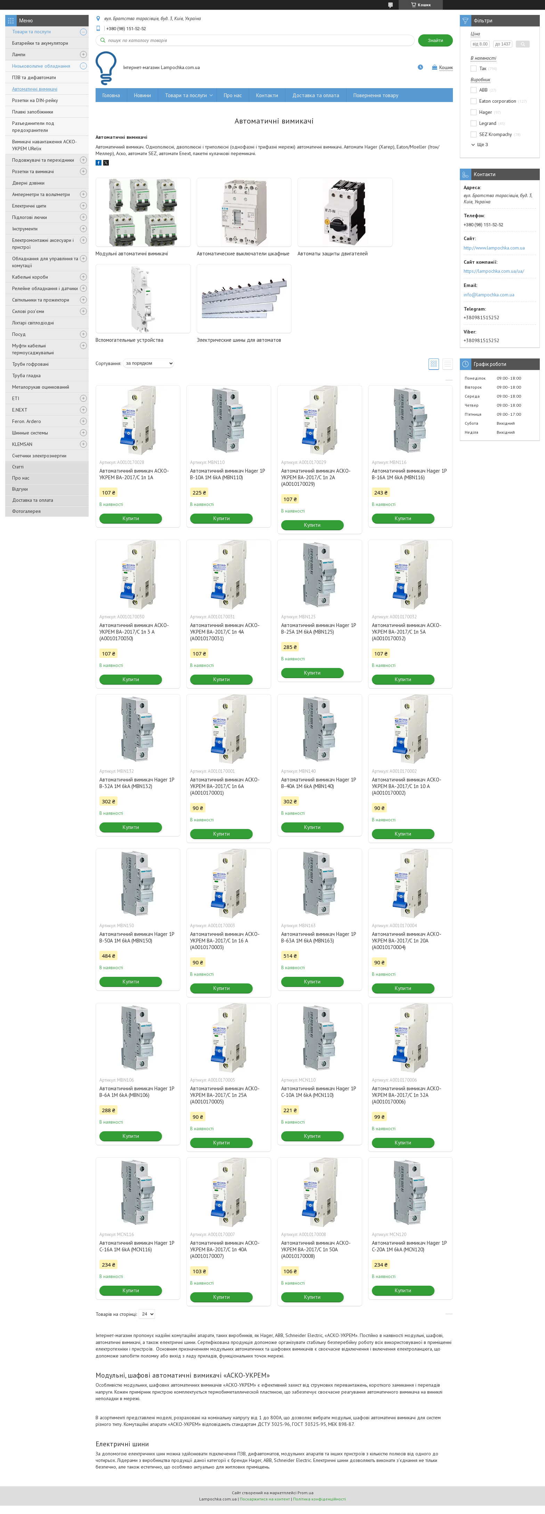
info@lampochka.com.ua (489, 294)
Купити (131, 526)
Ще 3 (482, 144)
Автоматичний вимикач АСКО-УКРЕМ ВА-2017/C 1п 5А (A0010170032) (406, 640)
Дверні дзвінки (28, 183)
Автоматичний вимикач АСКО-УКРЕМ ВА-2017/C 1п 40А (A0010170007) (225, 1258)
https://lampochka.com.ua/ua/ (494, 271)
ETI (15, 398)
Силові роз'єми (28, 311)
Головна (111, 95)
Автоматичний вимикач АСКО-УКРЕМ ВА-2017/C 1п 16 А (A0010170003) (225, 949)
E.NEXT (19, 410)
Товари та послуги (31, 31)
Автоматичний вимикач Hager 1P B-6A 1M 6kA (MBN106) (136, 1100)
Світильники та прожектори (40, 300)
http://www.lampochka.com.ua (494, 248)
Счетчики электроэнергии (39, 455)
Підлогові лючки (29, 217)
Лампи (18, 54)
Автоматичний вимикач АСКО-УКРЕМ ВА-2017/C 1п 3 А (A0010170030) (134, 640)
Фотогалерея (26, 511)
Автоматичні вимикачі (34, 89)
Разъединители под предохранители (33, 126)
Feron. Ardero (26, 421)
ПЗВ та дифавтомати (34, 77)
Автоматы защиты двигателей (312, 253)
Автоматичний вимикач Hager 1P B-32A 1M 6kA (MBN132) (136, 791)
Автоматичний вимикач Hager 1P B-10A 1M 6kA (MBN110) (227, 482)
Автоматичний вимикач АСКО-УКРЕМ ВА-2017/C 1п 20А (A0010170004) (406, 949)
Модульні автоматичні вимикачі (132, 253)
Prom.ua (306, 1501)
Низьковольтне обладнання (41, 66)
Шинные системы (30, 433)
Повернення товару (375, 95)
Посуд (19, 334)
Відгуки (20, 489)
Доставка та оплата (32, 500)
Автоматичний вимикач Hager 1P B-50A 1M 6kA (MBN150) (136, 945)
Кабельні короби (30, 277)
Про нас (20, 478)
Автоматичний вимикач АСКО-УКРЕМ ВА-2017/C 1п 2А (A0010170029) (316, 486)
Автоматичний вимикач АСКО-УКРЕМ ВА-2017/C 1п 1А (134, 482)
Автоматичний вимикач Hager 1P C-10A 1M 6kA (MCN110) (318, 1100)
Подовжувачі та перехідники (43, 160)
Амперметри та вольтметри (41, 194)
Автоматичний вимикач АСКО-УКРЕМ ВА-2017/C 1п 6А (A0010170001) (225, 794)
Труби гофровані (30, 364)
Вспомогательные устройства (402, 253)
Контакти (267, 95)
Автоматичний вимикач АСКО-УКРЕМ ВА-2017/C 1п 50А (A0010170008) (316, 1258)
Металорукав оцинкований (40, 387)
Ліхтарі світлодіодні (33, 323)
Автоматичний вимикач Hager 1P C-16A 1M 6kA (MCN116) (136, 1254)
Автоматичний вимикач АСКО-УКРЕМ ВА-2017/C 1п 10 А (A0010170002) (406, 794)
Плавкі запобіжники (32, 112)
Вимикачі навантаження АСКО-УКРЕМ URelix (44, 145)
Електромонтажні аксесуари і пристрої (43, 243)
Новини (142, 95)
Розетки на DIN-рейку (35, 100)
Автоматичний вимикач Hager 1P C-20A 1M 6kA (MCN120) (409, 1254)
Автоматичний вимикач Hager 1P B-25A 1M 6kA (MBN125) (318, 636)
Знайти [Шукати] (435, 40)
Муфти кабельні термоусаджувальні (33, 349)
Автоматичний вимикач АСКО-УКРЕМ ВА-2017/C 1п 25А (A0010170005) (225, 1103)
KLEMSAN (22, 444)
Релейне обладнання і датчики (45, 288)
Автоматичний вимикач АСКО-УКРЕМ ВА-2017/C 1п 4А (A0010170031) (225, 640)
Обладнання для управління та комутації (45, 262)
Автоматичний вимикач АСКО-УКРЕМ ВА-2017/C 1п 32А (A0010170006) (406, 1103)
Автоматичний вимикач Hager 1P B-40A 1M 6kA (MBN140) (318, 791)
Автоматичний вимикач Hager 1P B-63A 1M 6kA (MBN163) (318, 945)
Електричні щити (29, 206)
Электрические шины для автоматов (138, 348)
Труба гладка (26, 375)
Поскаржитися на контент (265, 1507)
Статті (18, 467)
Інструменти (25, 229)
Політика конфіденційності (319, 1507)
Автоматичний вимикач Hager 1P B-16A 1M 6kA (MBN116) (409, 482)
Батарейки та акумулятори (40, 43)
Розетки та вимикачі (33, 171)
